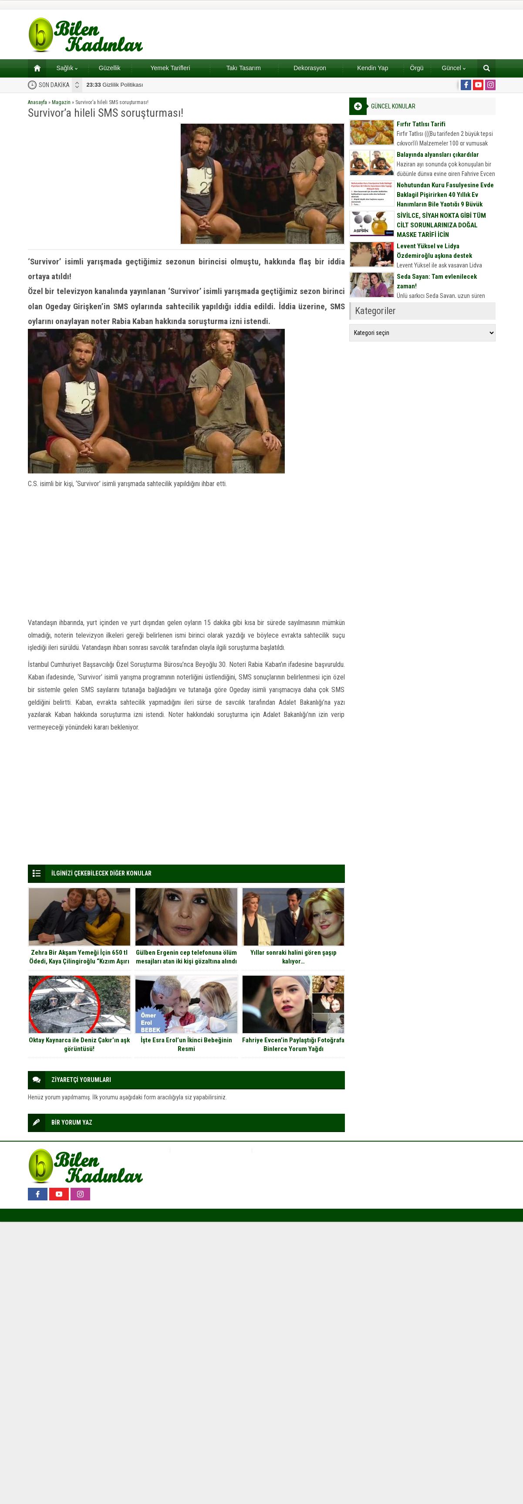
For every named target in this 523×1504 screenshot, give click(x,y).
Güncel (454, 67)
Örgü (417, 67)
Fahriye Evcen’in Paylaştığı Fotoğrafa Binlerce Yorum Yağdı (293, 1044)
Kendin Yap (372, 67)
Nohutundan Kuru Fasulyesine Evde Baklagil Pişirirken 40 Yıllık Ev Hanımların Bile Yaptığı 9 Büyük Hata (445, 199)
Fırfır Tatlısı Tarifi (421, 124)
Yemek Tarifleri (170, 67)
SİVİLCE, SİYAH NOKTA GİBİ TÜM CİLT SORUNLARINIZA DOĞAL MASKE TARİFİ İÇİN (441, 225)
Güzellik (110, 67)
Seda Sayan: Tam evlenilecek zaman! (437, 281)
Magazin (61, 102)
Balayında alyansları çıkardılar (438, 155)
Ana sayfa (34, 67)
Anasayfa (37, 102)
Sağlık (67, 67)
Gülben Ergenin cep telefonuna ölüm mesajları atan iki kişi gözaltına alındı (186, 957)
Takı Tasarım (243, 67)
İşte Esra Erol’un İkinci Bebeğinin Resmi (186, 1044)
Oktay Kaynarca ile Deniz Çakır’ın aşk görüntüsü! (79, 1044)
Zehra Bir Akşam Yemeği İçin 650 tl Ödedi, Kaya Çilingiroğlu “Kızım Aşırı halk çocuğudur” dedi (79, 961)
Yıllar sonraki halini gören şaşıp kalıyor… (293, 957)
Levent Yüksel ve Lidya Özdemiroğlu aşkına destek (434, 251)
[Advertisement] (101, 184)
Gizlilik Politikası (115, 84)
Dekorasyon (310, 67)
